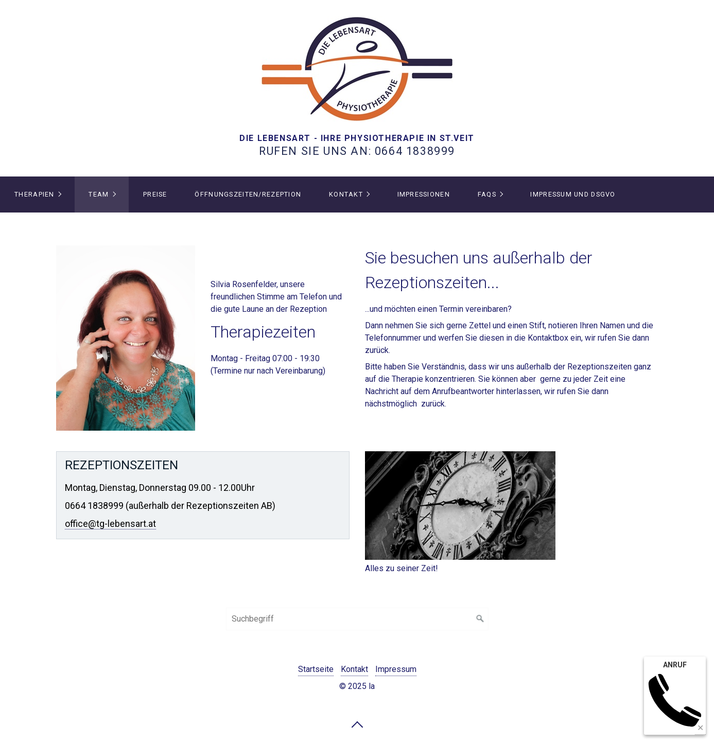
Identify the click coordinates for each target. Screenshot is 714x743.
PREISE (155, 194)
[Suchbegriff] (357, 619)
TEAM (99, 194)
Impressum (395, 669)
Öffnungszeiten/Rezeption (248, 194)
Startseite (316, 669)
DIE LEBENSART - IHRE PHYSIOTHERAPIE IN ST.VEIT (357, 138)
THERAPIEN (34, 194)
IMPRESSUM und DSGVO (572, 194)
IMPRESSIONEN (423, 194)
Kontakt (346, 194)
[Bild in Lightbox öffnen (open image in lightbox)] (125, 338)
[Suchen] (480, 619)
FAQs (487, 194)
